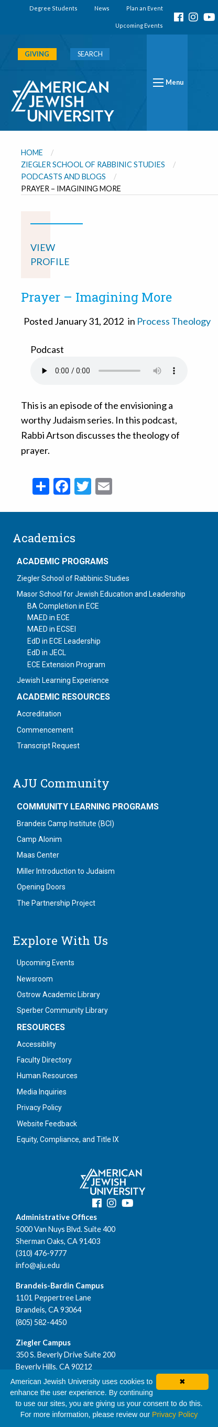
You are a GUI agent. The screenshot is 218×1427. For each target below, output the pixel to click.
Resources (41, 1027)
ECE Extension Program (66, 664)
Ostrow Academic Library (58, 994)
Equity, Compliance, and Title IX (68, 1139)
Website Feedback (47, 1124)
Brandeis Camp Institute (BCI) (65, 823)
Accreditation (39, 714)
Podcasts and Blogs (63, 176)
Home (32, 152)
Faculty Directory (44, 1060)
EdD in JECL (46, 652)
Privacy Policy (39, 1107)
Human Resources (47, 1075)
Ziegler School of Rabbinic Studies (93, 164)
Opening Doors (41, 887)
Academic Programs (62, 561)
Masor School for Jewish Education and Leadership (101, 594)
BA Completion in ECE (63, 606)
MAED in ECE (48, 617)
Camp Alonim (39, 839)
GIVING (37, 54)
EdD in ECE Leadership (64, 641)
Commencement (45, 730)
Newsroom (35, 979)
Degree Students (53, 8)
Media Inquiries (42, 1092)
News (102, 8)
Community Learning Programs (88, 807)
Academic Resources (63, 697)
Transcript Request (48, 745)
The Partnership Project (56, 903)
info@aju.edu (38, 1265)
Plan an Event (144, 8)
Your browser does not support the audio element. (109, 371)
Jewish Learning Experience (63, 680)
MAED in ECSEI (51, 629)
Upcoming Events (139, 25)
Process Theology (174, 321)
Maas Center (38, 855)
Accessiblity (36, 1044)
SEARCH (90, 54)
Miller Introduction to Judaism (66, 871)
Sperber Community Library (62, 1010)
